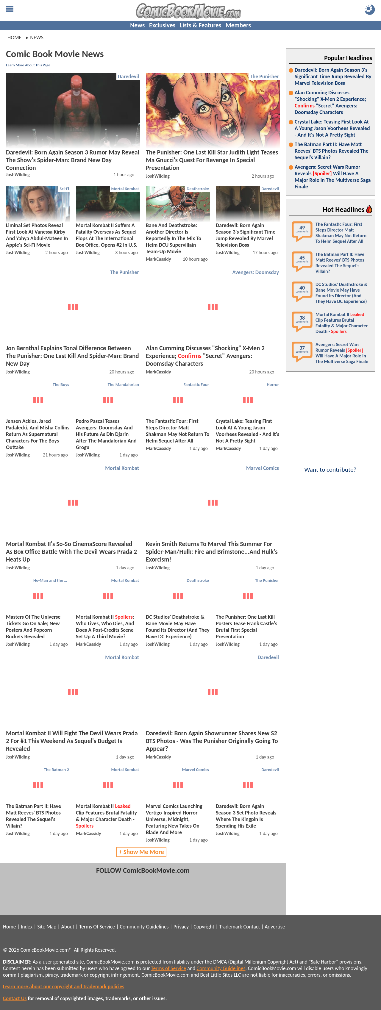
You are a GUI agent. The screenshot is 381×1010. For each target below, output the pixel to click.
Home (14, 37)
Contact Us (14, 998)
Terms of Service (168, 968)
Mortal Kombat (125, 188)
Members (238, 25)
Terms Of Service (97, 926)
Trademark (230, 926)
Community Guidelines (144, 926)
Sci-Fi (64, 188)
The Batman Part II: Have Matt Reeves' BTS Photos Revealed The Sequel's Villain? (331, 151)
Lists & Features (200, 25)
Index (26, 926)
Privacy (181, 926)
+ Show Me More (141, 852)
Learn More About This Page (28, 65)
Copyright (203, 926)
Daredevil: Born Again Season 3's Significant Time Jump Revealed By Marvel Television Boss (333, 76)
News (137, 25)
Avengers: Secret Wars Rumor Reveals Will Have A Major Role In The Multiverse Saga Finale (333, 177)
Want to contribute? (330, 465)
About (67, 926)
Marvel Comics (262, 468)
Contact (251, 926)
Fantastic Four (196, 384)
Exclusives (162, 25)
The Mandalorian (123, 384)
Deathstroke (198, 188)
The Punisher (264, 76)
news (36, 37)
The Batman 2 (56, 769)
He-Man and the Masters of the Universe (52, 580)
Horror (273, 384)
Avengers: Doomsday (255, 272)
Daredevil (128, 76)
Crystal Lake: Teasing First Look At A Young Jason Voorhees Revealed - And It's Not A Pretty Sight (332, 128)
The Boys (61, 384)
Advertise (275, 926)
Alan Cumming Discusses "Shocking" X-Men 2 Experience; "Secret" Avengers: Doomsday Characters (330, 102)
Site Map (46, 926)
